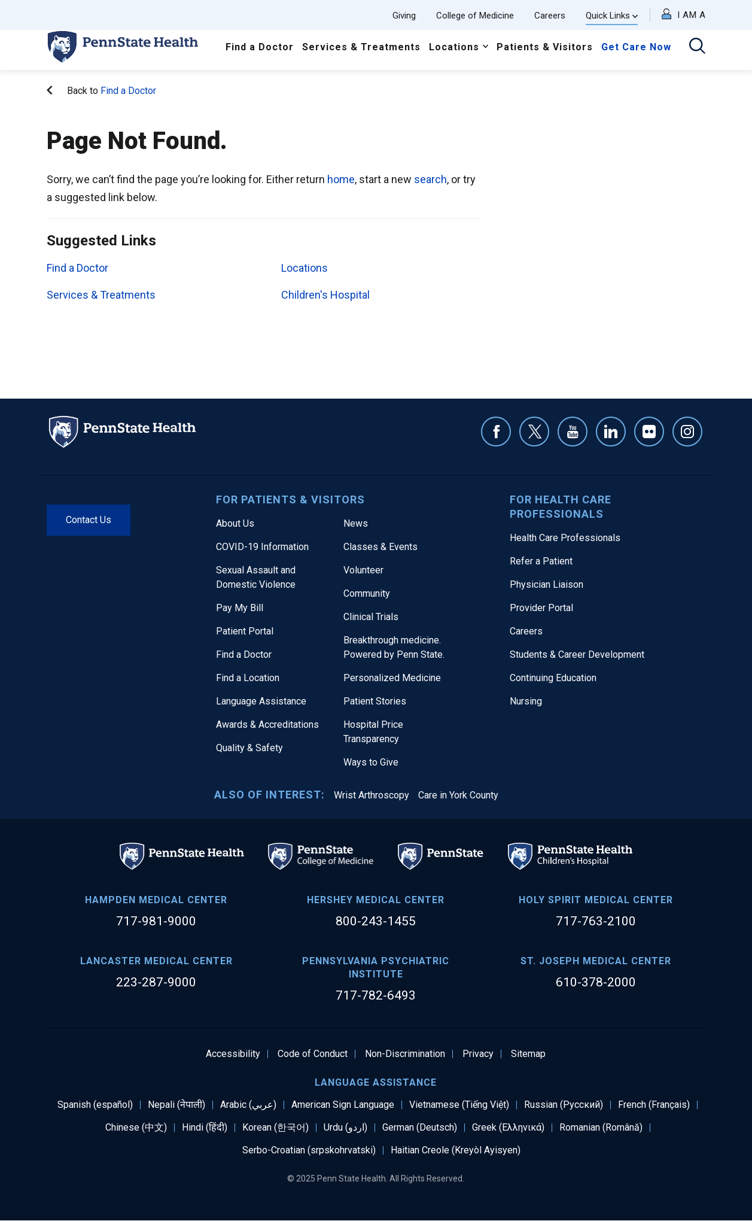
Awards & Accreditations (267, 724)
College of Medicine (475, 15)
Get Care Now (636, 47)
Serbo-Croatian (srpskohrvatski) (309, 1150)
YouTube (572, 432)
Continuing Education (553, 678)
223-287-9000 (156, 982)
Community (366, 593)
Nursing (526, 701)
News (355, 523)
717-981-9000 (156, 921)
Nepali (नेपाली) (176, 1105)
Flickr (649, 432)
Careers (549, 15)
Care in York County (458, 795)
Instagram (687, 432)
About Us (235, 523)
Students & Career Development (577, 654)
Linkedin (611, 432)
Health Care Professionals (565, 537)
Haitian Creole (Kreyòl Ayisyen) (455, 1150)
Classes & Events (380, 546)
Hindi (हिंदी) (204, 1127)
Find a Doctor (260, 47)
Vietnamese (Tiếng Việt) (459, 1105)
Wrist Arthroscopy (371, 795)
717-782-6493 (376, 995)
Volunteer (363, 570)
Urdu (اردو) (345, 1127)
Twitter (534, 432)
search (430, 179)
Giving (404, 15)
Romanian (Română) (601, 1127)
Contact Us (88, 520)
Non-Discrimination (405, 1054)
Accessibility (233, 1054)
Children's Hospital (325, 294)
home (341, 179)
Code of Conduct (313, 1054)
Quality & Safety (249, 748)
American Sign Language (342, 1105)
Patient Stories (374, 701)
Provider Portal (541, 607)
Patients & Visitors (545, 47)
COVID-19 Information (262, 546)
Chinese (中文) (136, 1127)
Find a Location (247, 678)
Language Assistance (261, 701)
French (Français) (654, 1105)
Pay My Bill (239, 607)
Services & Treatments (361, 47)
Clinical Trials (370, 616)
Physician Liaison (546, 584)
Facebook (496, 432)
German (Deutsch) (419, 1127)
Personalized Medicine (392, 678)
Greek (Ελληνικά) (508, 1127)
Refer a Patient (541, 561)
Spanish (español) (95, 1105)
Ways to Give (370, 762)
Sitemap (528, 1054)
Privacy (478, 1054)
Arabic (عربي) (248, 1105)
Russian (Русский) (563, 1105)
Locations (454, 47)
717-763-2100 (596, 921)
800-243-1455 (376, 921)
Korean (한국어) (275, 1127)
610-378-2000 (596, 982)
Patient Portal (244, 631)
